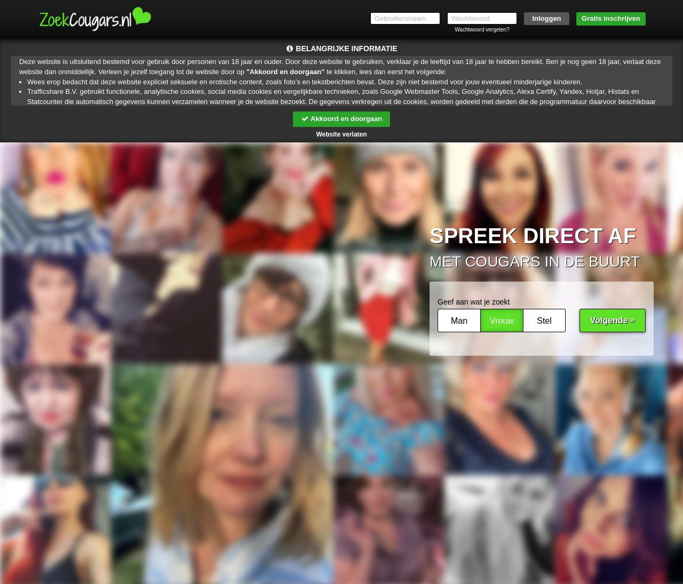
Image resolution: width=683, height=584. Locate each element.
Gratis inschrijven (611, 18)
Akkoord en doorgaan (341, 119)
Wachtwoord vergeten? (482, 30)
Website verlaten (341, 134)
